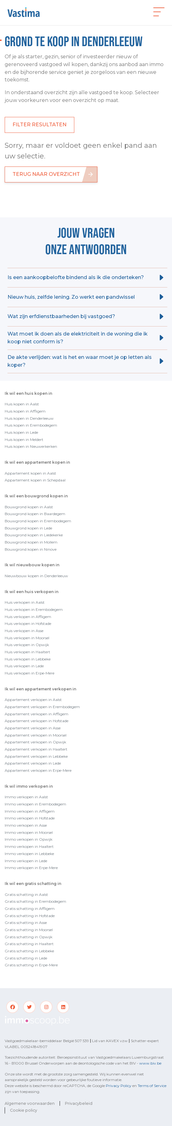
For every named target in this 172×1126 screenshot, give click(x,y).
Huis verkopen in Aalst (25, 602)
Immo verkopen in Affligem (30, 811)
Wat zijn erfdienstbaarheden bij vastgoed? (61, 316)
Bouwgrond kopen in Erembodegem (38, 521)
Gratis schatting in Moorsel (29, 929)
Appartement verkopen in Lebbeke (36, 756)
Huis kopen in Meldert (24, 439)
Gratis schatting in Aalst (26, 894)
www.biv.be (150, 1063)
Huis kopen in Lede (21, 432)
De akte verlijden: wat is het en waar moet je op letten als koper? (79, 361)
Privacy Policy (118, 1085)
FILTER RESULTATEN (39, 125)
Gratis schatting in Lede (26, 958)
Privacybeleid (78, 1103)
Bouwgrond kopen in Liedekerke (34, 535)
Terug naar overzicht (46, 174)
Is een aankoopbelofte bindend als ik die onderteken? (75, 277)
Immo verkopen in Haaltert (29, 846)
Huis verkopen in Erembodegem (34, 609)
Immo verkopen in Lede (26, 860)
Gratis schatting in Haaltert (29, 943)
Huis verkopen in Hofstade (28, 623)
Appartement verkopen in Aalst (33, 699)
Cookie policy (23, 1110)
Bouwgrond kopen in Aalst (29, 507)
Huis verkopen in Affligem (28, 616)
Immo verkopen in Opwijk (28, 839)
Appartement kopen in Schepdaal (35, 480)
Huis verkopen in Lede (24, 666)
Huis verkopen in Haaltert (27, 652)
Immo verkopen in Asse (26, 825)
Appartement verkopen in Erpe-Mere (38, 770)
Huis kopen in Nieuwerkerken (31, 446)
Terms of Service (152, 1085)
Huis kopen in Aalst (22, 404)
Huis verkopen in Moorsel (27, 637)
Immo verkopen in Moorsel (29, 832)
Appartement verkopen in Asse (33, 728)
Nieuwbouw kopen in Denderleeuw (36, 575)
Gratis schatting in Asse (26, 922)
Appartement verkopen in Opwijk (35, 742)
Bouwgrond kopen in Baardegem (35, 513)
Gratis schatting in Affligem (30, 908)
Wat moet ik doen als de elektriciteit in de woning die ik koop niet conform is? (77, 338)
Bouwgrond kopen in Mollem (31, 542)
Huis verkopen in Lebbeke (28, 659)
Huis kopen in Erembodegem (31, 425)
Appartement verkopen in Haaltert (36, 749)
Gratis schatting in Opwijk (28, 937)
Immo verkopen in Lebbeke (29, 853)
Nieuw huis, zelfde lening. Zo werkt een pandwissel (71, 297)
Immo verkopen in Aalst (26, 797)
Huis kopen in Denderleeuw (29, 418)
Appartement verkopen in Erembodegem (42, 706)
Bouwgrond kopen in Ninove (31, 549)
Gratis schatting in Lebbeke (29, 951)
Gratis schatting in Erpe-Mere (31, 965)
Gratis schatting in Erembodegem (35, 901)
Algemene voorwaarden (30, 1103)
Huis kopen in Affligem (25, 411)
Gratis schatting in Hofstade (30, 915)
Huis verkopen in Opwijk (27, 644)
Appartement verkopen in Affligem (36, 714)
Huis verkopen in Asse (24, 630)
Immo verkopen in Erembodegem (35, 804)
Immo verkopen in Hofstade (30, 818)
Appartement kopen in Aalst (30, 473)
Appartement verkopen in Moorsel (35, 735)
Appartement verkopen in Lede (33, 763)
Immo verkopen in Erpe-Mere (31, 867)
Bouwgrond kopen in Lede (28, 528)
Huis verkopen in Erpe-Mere (29, 673)
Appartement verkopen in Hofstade (36, 720)
